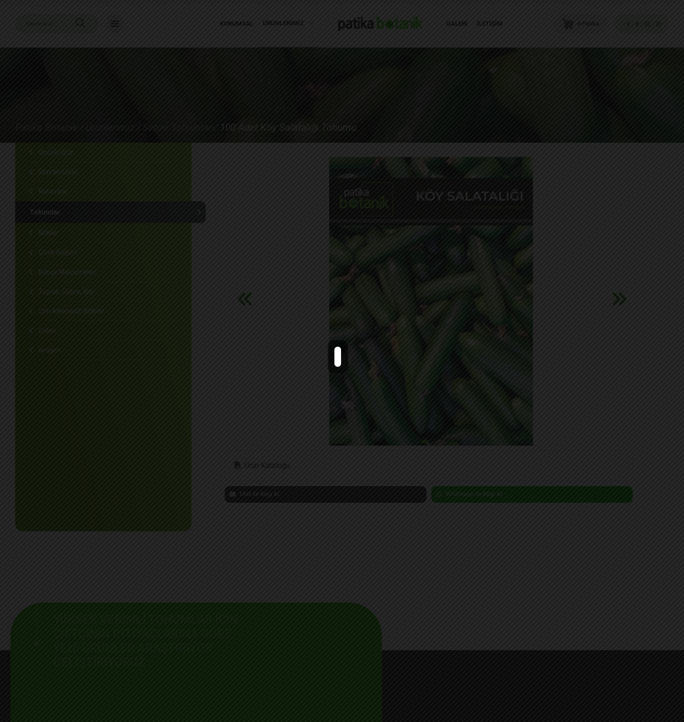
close (346, 354)
